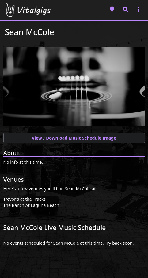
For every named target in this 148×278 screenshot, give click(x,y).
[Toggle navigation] (138, 9)
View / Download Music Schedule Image (74, 138)
